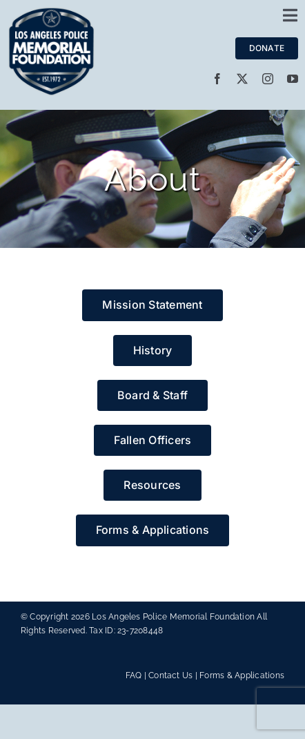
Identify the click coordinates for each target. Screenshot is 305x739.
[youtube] (292, 78)
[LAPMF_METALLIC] (51, 12)
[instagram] (267, 78)
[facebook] (217, 78)
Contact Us (170, 675)
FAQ (134, 675)
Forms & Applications (241, 675)
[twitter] (242, 78)
